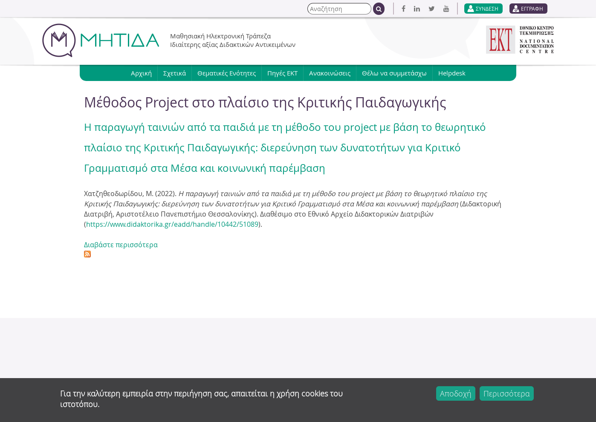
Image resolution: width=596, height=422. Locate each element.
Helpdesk (452, 73)
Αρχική (141, 73)
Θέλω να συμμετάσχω (394, 73)
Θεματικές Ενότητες (226, 73)
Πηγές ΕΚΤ (282, 73)
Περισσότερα (506, 393)
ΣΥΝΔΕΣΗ (487, 8)
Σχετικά (174, 73)
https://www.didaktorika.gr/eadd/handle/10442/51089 (172, 224)
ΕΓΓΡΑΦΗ (532, 8)
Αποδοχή (456, 393)
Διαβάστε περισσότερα (121, 244)
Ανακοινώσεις (329, 73)
